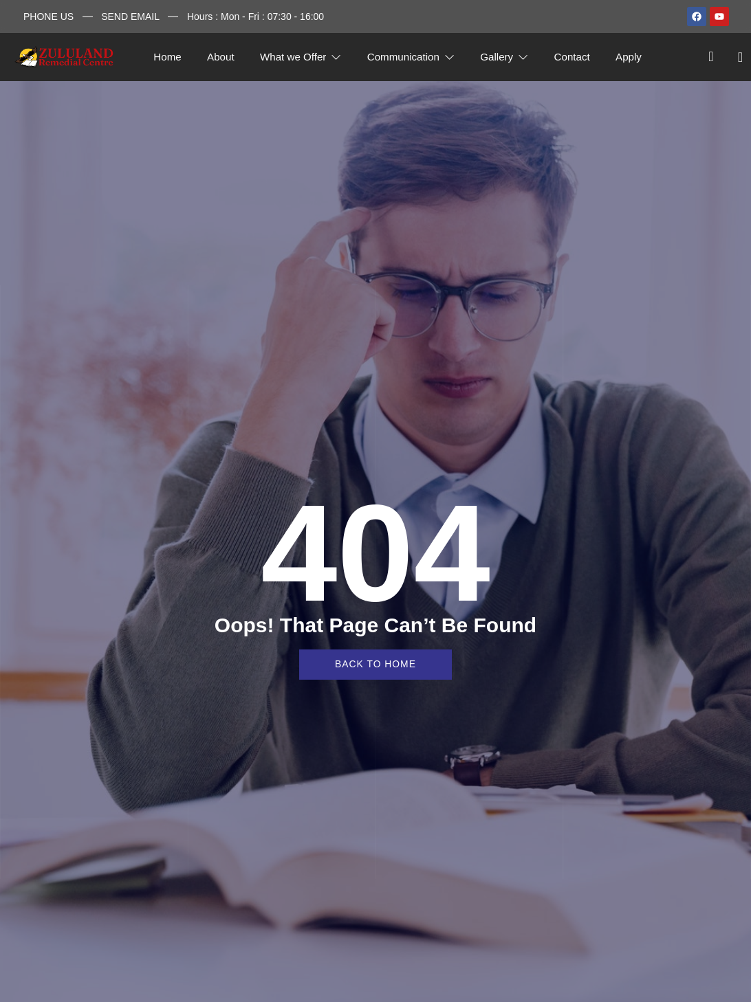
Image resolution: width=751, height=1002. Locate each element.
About (218, 57)
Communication (411, 57)
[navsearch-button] (711, 57)
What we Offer (299, 57)
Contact (575, 57)
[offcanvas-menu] (735, 57)
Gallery (506, 57)
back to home (376, 664)
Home (163, 57)
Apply (633, 57)
